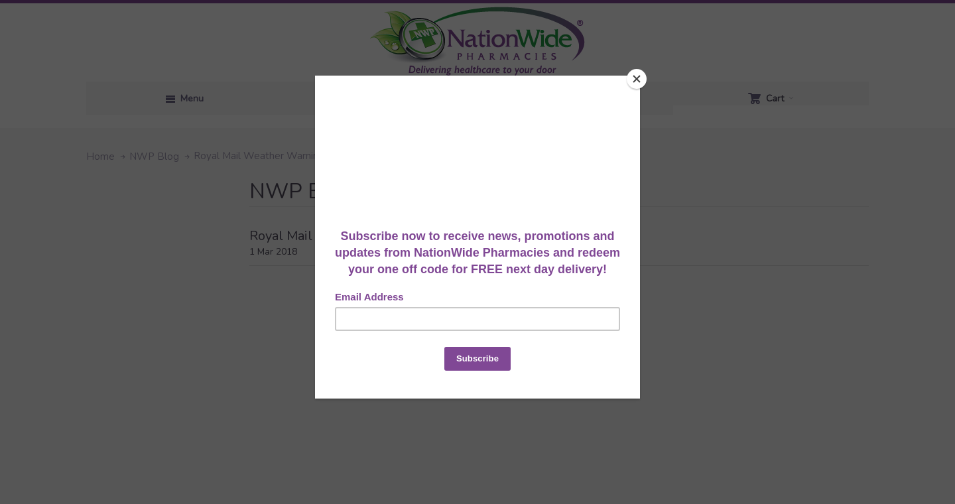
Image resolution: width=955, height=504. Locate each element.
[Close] (637, 79)
